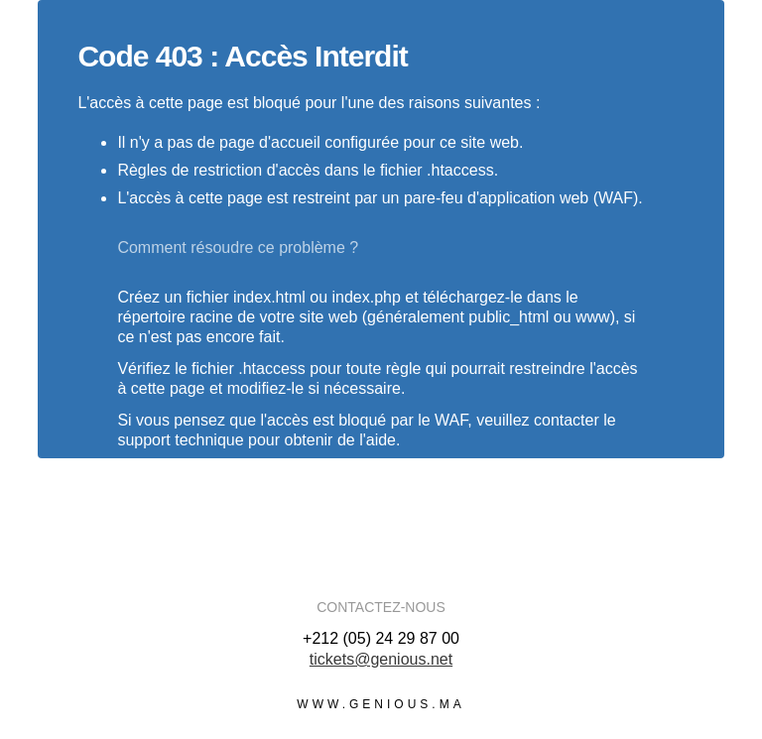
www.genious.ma (380, 704)
